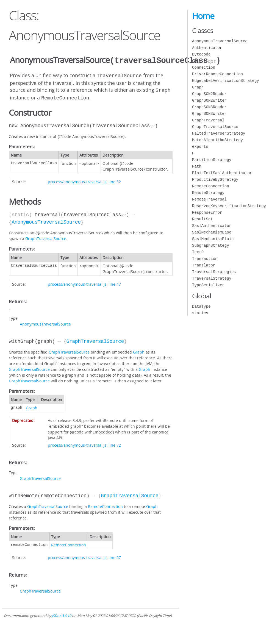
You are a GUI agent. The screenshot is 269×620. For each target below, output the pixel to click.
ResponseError (207, 212)
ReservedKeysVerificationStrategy (229, 205)
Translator (203, 265)
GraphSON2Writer (209, 100)
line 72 (115, 443)
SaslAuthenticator (211, 225)
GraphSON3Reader (209, 107)
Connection (203, 67)
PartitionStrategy (211, 159)
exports (200, 146)
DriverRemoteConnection (217, 74)
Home (203, 15)
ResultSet (202, 219)
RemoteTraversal (209, 199)
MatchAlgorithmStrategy (217, 140)
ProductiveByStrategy (215, 179)
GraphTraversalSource (45, 236)
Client (199, 60)
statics (200, 313)
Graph (139, 349)
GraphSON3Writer (209, 113)
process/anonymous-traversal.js (77, 179)
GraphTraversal (208, 120)
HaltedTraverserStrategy (218, 133)
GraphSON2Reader (209, 93)
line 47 (115, 282)
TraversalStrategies (214, 271)
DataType (201, 306)
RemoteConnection (105, 504)
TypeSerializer (208, 285)
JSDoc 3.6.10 (61, 613)
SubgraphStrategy (210, 245)
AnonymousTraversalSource (46, 220)
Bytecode (201, 54)
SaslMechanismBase (211, 232)
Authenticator (207, 47)
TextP (198, 252)
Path (196, 166)
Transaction (204, 258)
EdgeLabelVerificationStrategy (225, 80)
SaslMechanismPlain (213, 238)
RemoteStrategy (208, 192)
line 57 (115, 555)
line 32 (115, 179)
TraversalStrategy (211, 278)
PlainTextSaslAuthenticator (222, 173)
